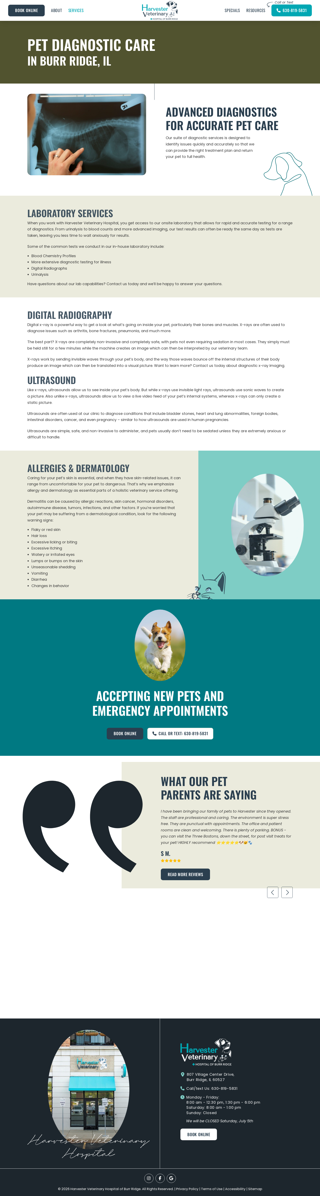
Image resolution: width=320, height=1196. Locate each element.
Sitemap (255, 1189)
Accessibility (235, 1189)
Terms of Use (211, 1189)
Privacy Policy (187, 1189)
